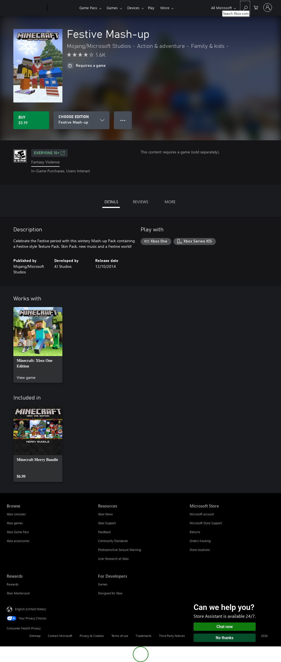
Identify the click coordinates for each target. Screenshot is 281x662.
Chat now (224, 626)
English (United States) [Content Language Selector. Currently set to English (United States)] (30, 608)
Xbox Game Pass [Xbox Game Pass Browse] (18, 532)
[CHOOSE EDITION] (81, 120)
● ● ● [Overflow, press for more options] (123, 120)
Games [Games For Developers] (102, 584)
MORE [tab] (170, 201)
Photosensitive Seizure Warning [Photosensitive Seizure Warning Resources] (119, 549)
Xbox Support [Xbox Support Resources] (107, 523)
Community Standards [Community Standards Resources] (113, 541)
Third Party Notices (172, 636)
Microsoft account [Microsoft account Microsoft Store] (202, 514)
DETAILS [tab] (111, 201)
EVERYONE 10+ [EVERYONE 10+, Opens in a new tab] (49, 153)
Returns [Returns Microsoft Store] (195, 532)
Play (154, 7)
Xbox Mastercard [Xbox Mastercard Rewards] (18, 593)
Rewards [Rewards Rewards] (12, 584)
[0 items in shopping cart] (256, 7)
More (169, 7)
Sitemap (34, 636)
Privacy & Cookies (92, 636)
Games (113, 7)
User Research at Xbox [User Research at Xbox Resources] (113, 558)
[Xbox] (62, 7)
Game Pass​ (88, 7)
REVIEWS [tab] (140, 201)
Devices (135, 7)
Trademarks (144, 636)
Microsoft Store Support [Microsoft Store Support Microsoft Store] (206, 523)
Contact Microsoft (60, 636)
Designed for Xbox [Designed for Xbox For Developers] (110, 593)
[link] (37, 345)
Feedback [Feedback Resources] (104, 532)
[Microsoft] (26, 7)
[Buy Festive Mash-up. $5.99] (31, 120)
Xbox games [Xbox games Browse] (15, 523)
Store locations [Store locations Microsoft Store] (200, 549)
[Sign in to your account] (267, 7)
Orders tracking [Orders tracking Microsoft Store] (200, 541)
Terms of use (119, 636)
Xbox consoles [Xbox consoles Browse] (16, 514)
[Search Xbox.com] (245, 7)
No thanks (225, 638)
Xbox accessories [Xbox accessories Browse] (18, 541)
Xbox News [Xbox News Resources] (105, 514)
